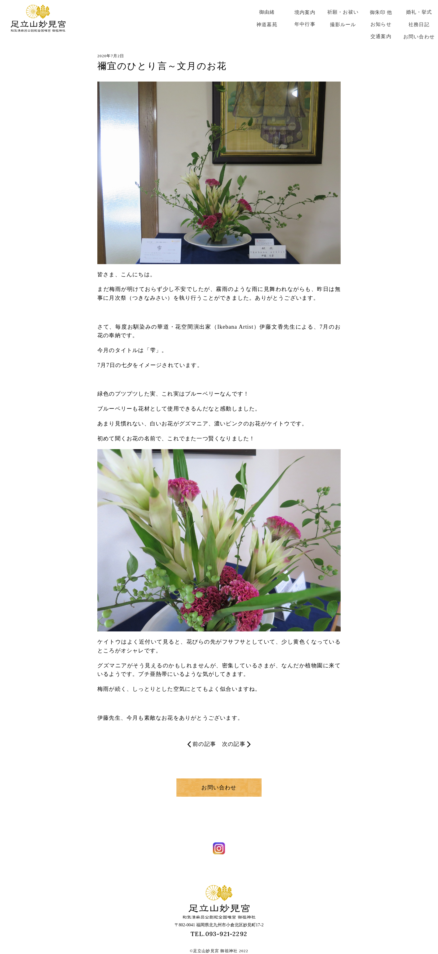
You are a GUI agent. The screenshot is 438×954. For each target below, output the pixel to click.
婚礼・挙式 (419, 12)
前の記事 (201, 744)
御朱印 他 (381, 12)
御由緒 (267, 12)
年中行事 (304, 24)
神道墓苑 (266, 24)
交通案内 (380, 36)
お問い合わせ (419, 36)
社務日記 (418, 24)
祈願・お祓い (343, 12)
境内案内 (304, 12)
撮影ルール (343, 24)
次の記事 (236, 744)
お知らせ (380, 24)
